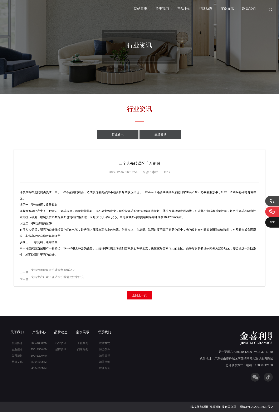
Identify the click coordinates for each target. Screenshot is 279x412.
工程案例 (82, 343)
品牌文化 (17, 361)
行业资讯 (117, 134)
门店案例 (82, 349)
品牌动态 (205, 8)
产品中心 (184, 8)
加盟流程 (104, 355)
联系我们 (249, 8)
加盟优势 (104, 361)
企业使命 (17, 349)
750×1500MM (39, 349)
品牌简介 (17, 343)
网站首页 (140, 8)
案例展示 (227, 8)
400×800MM (39, 368)
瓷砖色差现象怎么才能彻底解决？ (53, 270)
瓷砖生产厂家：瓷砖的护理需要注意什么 (57, 277)
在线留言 (104, 368)
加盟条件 (104, 349)
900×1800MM (39, 343)
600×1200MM (39, 355)
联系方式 (104, 343)
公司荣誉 (17, 355)
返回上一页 (139, 295)
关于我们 (162, 8)
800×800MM (39, 361)
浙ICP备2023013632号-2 (256, 406)
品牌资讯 (160, 134)
